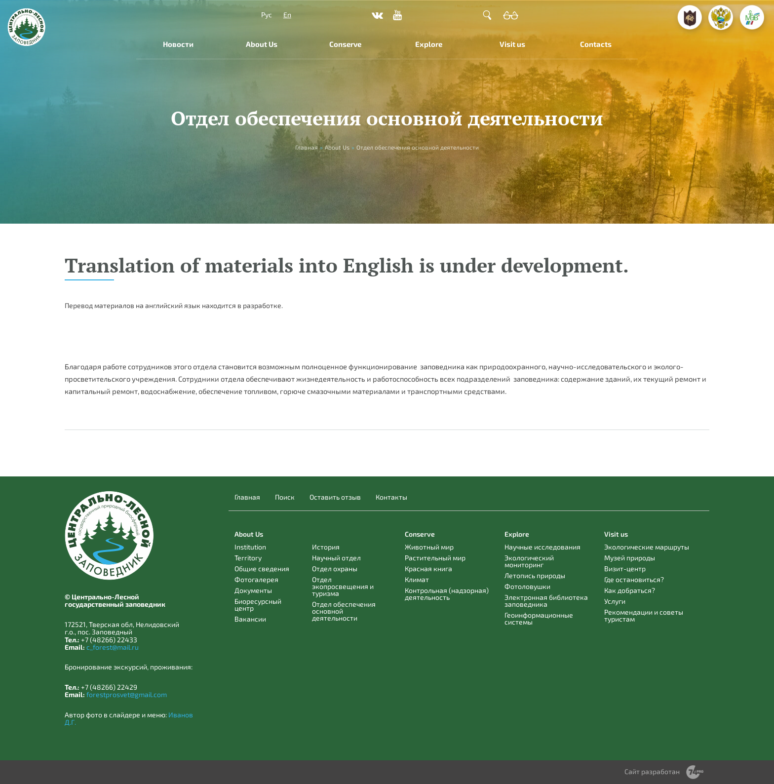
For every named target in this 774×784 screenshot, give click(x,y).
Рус (266, 14)
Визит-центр (625, 568)
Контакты (391, 497)
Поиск (285, 497)
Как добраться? (629, 590)
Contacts (596, 43)
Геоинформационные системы (538, 618)
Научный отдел (336, 557)
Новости (178, 43)
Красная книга (428, 568)
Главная (247, 497)
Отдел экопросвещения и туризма (343, 586)
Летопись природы (534, 575)
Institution (250, 547)
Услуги (614, 601)
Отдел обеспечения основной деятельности (344, 611)
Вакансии (250, 619)
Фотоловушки (527, 586)
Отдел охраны (334, 568)
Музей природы (629, 557)
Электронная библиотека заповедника (546, 600)
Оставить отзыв (335, 497)
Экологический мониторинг (529, 561)
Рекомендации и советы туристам (643, 615)
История (326, 547)
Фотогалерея (256, 579)
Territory (248, 557)
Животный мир (429, 547)
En (287, 14)
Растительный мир (435, 557)
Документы (253, 590)
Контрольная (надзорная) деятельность (447, 593)
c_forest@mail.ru (112, 647)
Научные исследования (542, 547)
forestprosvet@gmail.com (126, 694)
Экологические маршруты (646, 547)
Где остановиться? (634, 579)
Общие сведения (261, 568)
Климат (417, 579)
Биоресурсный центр (257, 604)
